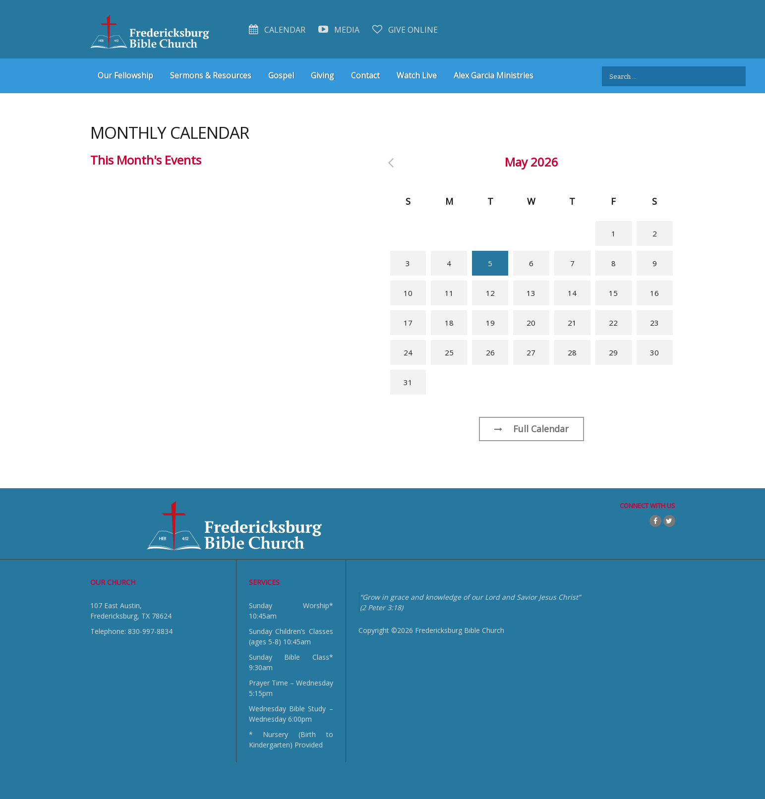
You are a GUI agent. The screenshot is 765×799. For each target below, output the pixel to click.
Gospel (281, 75)
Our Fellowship (125, 75)
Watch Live (417, 75)
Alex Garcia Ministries (493, 75)
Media (338, 29)
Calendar (277, 29)
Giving (322, 75)
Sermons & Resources (210, 75)
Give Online (405, 29)
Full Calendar (531, 429)
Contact (365, 75)
